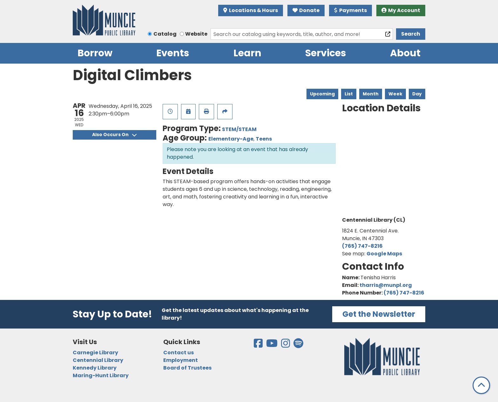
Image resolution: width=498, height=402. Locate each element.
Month (371, 94)
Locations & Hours (250, 10)
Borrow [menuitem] (94, 53)
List (349, 94)
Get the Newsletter (378, 314)
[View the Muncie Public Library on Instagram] (286, 345)
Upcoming (322, 94)
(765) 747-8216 (362, 246)
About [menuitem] (405, 53)
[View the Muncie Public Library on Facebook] (259, 345)
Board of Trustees (187, 367)
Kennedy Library (95, 367)
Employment (180, 360)
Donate (306, 10)
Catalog (165, 34)
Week (395, 94)
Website (196, 34)
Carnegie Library (95, 352)
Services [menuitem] (325, 53)
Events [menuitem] (172, 53)
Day (417, 94)
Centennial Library (98, 360)
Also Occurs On (114, 134)
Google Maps (384, 253)
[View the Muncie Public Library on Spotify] (298, 345)
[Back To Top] (481, 385)
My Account (401, 10)
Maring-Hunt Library (101, 375)
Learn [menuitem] (247, 53)
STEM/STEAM (239, 129)
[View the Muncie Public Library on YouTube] (272, 345)
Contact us (178, 352)
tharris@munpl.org (386, 285)
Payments (350, 10)
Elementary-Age (230, 138)
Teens (264, 138)
